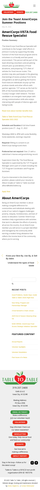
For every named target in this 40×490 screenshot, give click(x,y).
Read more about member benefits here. (17, 111)
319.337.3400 (31, 12)
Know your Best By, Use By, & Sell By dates (21, 257)
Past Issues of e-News (19, 357)
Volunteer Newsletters (19, 352)
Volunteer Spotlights (18, 347)
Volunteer (8, 12)
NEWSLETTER (20, 434)
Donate (20, 12)
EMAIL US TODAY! (20, 412)
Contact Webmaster (27, 486)
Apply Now (6, 191)
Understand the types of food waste (18, 264)
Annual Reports (17, 342)
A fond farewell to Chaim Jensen (23, 311)
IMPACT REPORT (20, 456)
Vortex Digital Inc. (13, 486)
